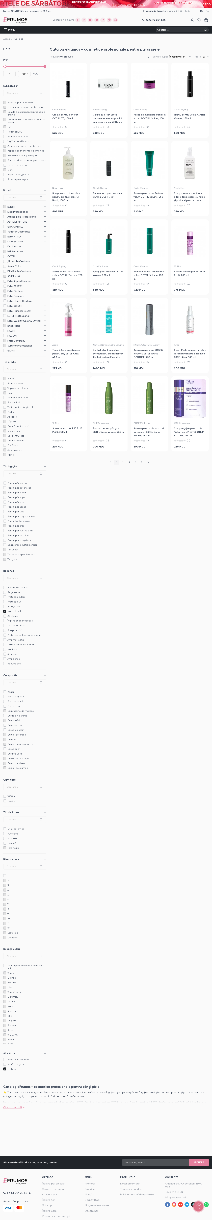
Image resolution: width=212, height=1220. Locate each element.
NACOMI (4, 335)
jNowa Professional (4, 261)
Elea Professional (4, 211)
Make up (47, 1205)
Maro (10, 1006)
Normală (12, 838)
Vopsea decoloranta (18, 388)
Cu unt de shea (16, 763)
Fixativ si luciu (14, 131)
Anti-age (12, 654)
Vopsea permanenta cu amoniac (25, 150)
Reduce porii (14, 663)
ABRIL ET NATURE (4, 221)
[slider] (4, 66)
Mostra (11, 801)
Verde (10, 973)
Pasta (10, 454)
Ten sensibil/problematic (21, 554)
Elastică (11, 843)
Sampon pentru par (18, 136)
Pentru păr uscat (16, 506)
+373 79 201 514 (174, 1192)
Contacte (171, 1177)
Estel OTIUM (4, 306)
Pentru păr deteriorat (19, 487)
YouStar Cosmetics (4, 231)
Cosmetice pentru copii (56, 1216)
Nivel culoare (11, 859)
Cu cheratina (14, 725)
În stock (11, 1069)
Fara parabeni (15, 701)
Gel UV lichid (14, 402)
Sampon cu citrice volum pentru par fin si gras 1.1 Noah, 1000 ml (66, 197)
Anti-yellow (13, 606)
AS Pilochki (4, 276)
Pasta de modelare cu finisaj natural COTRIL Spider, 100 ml (149, 118)
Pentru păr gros (15, 525)
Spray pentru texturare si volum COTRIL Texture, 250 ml (67, 275)
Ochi (10, 170)
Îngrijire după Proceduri (20, 620)
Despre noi (91, 1210)
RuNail (4, 206)
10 (8, 918)
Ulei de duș (13, 431)
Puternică (12, 833)
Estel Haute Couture (4, 301)
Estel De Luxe (4, 291)
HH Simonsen (4, 251)
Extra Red (12, 932)
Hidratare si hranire (17, 587)
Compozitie (10, 675)
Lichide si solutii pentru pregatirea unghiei (26, 113)
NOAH (4, 330)
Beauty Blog (92, 1200)
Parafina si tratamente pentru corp (26, 160)
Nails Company (4, 340)
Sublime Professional (4, 345)
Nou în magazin (16, 1064)
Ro (201, 11)
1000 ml (11, 796)
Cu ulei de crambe (17, 768)
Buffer (10, 378)
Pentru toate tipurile (18, 521)
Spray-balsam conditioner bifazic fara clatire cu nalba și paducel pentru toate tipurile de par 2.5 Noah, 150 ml (190, 200)
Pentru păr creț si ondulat (21, 516)
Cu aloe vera (14, 753)
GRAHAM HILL (4, 226)
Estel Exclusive (4, 296)
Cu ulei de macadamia (20, 744)
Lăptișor (11, 421)
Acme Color (4, 266)
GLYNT (4, 350)
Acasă (6, 39)
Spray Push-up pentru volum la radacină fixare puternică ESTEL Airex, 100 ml (190, 354)
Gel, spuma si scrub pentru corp (25, 107)
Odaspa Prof (4, 241)
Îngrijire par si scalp (53, 1183)
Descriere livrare (130, 1183)
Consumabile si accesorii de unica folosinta (26, 121)
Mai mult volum (15, 611)
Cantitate (9, 779)
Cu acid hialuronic (17, 715)
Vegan (11, 692)
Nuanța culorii (12, 949)
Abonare (199, 1162)
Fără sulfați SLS (15, 696)
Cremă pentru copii (18, 426)
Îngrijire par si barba (18, 141)
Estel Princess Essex (4, 311)
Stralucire (12, 616)
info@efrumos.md (175, 1197)
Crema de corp (15, 440)
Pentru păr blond (16, 492)
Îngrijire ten (48, 1200)
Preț (5, 59)
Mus (9, 393)
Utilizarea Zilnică (16, 625)
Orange (11, 977)
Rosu (10, 1030)
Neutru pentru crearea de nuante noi (25, 967)
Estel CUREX (4, 286)
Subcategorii (11, 85)
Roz (9, 1015)
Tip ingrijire (10, 466)
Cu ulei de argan (16, 734)
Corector (12, 937)
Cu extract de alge (18, 758)
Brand (7, 190)
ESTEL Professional (4, 315)
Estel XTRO (4, 236)
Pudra (10, 412)
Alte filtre (9, 1053)
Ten (9, 127)
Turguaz (11, 1020)
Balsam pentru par (17, 179)
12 (8, 928)
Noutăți (89, 1194)
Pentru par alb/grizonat (20, 540)
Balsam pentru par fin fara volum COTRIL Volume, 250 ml (148, 197)
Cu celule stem (15, 730)
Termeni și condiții (130, 1189)
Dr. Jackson (4, 246)
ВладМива (4, 325)
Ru (207, 11)
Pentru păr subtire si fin (20, 530)
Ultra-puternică (15, 829)
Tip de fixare (11, 812)
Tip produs (9, 362)
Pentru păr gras (15, 502)
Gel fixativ (13, 445)
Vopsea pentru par (53, 1189)
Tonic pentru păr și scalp (20, 407)
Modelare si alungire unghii (22, 155)
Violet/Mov (13, 1035)
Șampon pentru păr (18, 397)
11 (8, 923)
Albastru (12, 1011)
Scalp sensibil (15, 630)
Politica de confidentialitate (137, 1194)
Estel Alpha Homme (4, 281)
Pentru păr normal (17, 483)
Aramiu (11, 1039)
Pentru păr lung (15, 511)
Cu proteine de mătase (20, 711)
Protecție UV (14, 601)
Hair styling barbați (17, 165)
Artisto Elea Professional (4, 216)
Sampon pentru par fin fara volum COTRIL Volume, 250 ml (148, 275)
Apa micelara (14, 450)
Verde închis (14, 992)
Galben (11, 1025)
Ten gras (12, 559)
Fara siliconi (13, 706)
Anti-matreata (15, 640)
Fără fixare (13, 848)
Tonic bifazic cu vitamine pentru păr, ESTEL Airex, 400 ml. (66, 354)
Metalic (11, 982)
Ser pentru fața (15, 435)
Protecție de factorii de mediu (24, 635)
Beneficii (8, 570)
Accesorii (12, 416)
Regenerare (14, 592)
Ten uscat (12, 549)
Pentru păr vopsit (16, 497)
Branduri (90, 1189)
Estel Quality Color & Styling (4, 320)
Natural (11, 1001)
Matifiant (12, 649)
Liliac (10, 987)
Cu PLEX (11, 739)
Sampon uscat (15, 383)
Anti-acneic (13, 659)
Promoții (90, 1183)
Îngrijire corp (49, 1210)
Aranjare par (49, 1194)
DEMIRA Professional (4, 271)
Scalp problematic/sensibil (22, 544)
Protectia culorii (16, 597)
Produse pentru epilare (20, 102)
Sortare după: (160, 56)
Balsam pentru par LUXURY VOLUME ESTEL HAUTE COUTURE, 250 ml (148, 354)
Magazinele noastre (97, 1205)
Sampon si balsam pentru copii (24, 146)
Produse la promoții (18, 1059)
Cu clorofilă (13, 720)
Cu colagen (13, 749)
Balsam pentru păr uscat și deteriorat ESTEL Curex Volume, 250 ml (148, 432)
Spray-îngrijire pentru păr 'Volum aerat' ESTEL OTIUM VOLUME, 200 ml (189, 432)
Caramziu (12, 996)
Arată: (198, 56)
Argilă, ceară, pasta (18, 174)
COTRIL (4, 256)
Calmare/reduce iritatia (20, 644)
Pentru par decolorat (18, 535)
